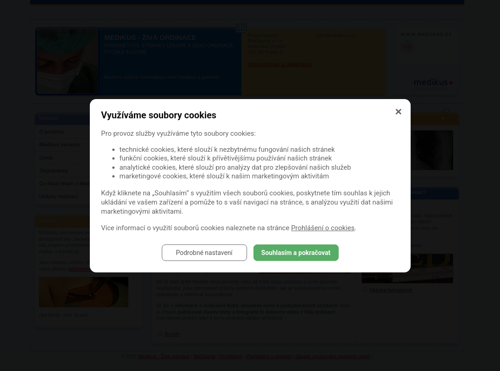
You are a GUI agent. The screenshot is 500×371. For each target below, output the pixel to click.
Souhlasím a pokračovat (295, 252)
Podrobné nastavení (204, 252)
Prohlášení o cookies (323, 228)
